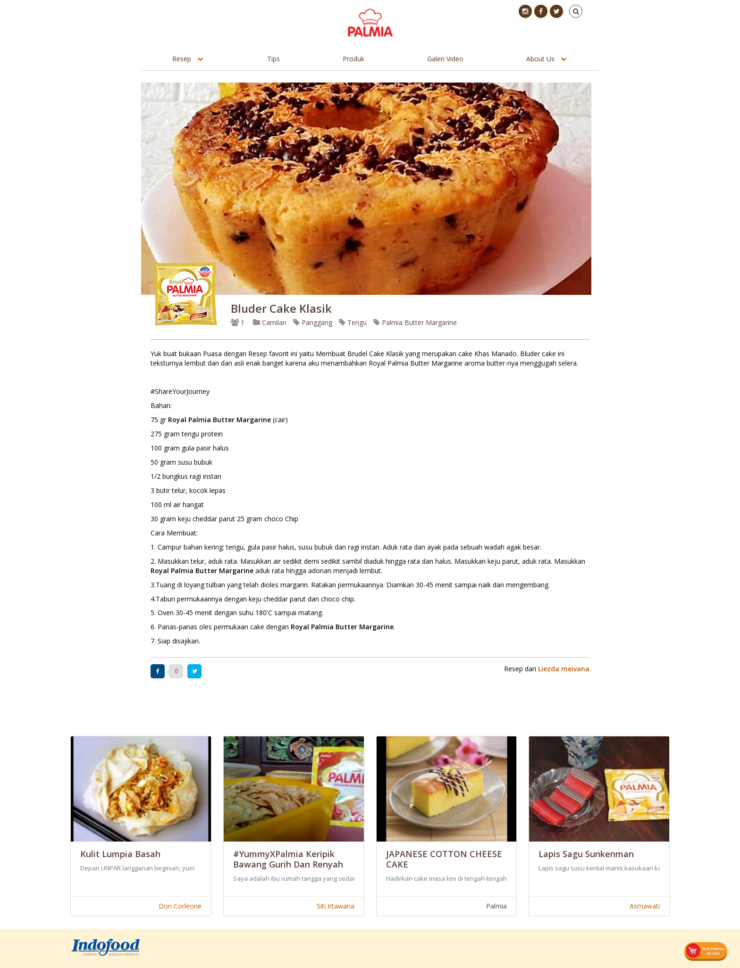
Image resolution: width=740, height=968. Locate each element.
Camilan (269, 322)
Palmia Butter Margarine (415, 322)
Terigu (353, 322)
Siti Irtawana (335, 905)
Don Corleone (180, 905)
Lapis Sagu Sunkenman (586, 854)
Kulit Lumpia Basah (120, 854)
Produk (353, 58)
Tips (273, 58)
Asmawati (645, 905)
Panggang (312, 322)
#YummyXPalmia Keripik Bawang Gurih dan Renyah (288, 859)
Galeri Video (445, 58)
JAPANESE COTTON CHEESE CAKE (444, 859)
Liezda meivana (563, 668)
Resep (181, 58)
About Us (540, 58)
